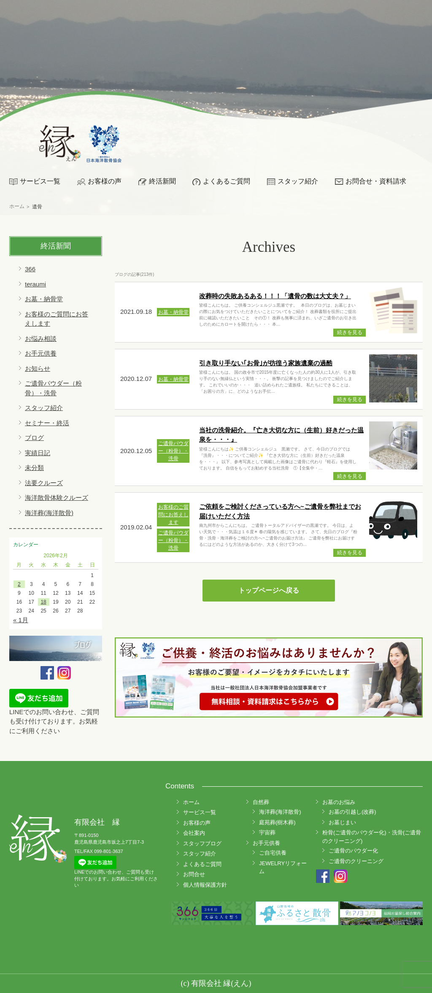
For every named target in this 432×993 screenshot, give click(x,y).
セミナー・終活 (47, 422)
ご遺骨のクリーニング (356, 861)
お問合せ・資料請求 (376, 181)
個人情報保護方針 (205, 885)
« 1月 (20, 619)
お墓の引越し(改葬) (352, 812)
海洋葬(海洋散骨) (49, 512)
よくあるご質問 (226, 181)
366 (30, 269)
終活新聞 (162, 181)
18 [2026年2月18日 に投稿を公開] (43, 602)
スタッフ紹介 (298, 181)
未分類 (34, 467)
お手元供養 (41, 353)
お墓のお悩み (338, 802)
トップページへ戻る (268, 590)
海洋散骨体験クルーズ (56, 497)
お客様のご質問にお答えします (173, 514)
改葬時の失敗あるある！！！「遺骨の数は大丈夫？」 (275, 296)
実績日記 (37, 452)
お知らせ (37, 368)
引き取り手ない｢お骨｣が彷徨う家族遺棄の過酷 (265, 363)
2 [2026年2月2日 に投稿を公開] (19, 584)
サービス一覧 (40, 181)
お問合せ (194, 874)
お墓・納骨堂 (44, 298)
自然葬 (261, 802)
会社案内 (194, 833)
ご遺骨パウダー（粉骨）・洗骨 (173, 450)
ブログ (34, 437)
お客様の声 (105, 181)
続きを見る (349, 332)
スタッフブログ (202, 843)
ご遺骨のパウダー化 (353, 850)
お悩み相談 (41, 338)
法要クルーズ (44, 482)
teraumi (35, 284)
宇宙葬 (267, 832)
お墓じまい (342, 822)
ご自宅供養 (272, 853)
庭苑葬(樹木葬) (277, 822)
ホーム (191, 802)
